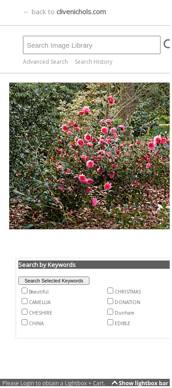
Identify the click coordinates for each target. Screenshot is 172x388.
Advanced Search (45, 62)
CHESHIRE (40, 313)
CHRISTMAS (128, 291)
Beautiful (39, 291)
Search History (93, 62)
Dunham (124, 313)
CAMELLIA (39, 302)
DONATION (127, 302)
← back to (64, 11)
